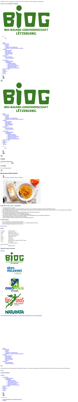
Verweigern (10, 3)
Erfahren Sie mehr (4, 3)
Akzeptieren (16, 3)
